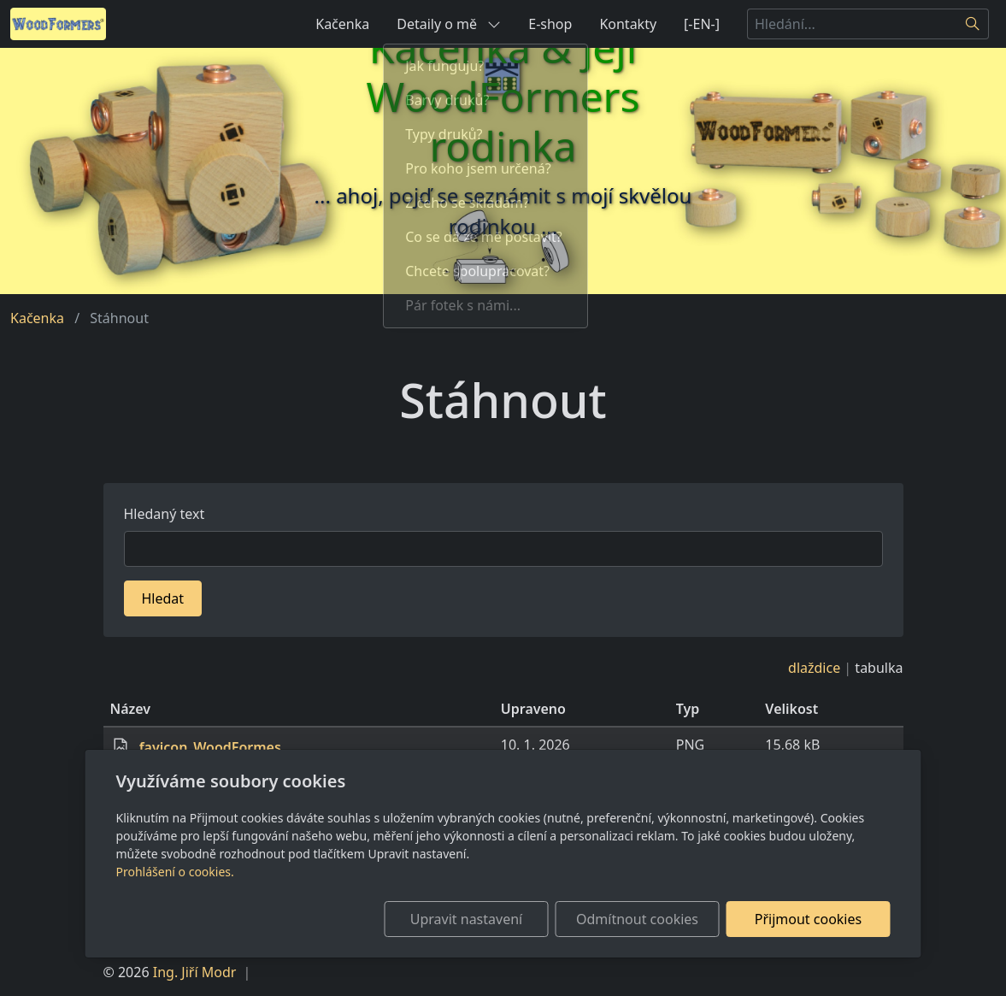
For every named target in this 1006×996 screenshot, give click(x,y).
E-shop (550, 24)
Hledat (163, 598)
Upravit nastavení (466, 919)
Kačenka (342, 24)
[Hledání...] (852, 24)
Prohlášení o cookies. (175, 871)
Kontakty (627, 24)
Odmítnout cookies (637, 919)
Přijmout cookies (808, 919)
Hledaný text (164, 513)
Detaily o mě (449, 24)
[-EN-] (702, 24)
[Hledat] (973, 24)
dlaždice (814, 667)
